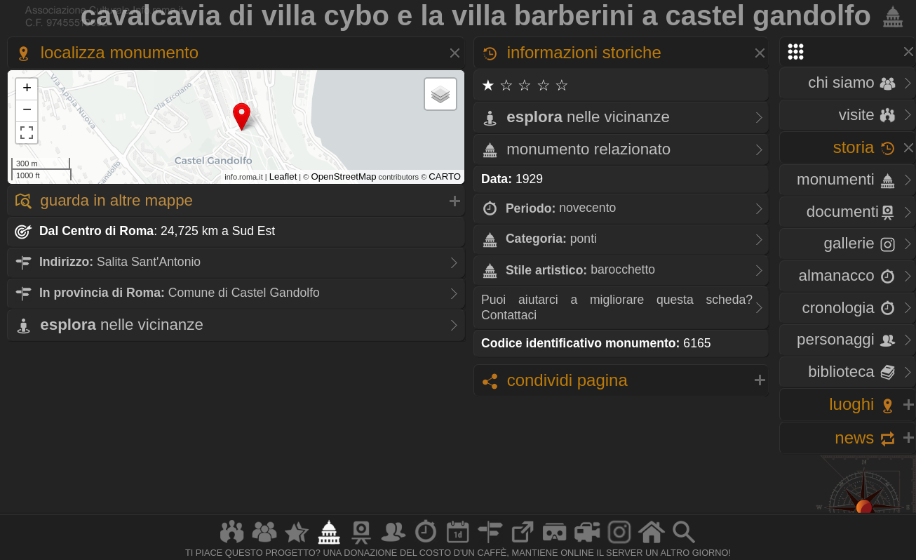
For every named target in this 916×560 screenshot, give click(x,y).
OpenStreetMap (343, 176)
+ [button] (27, 89)
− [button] (27, 110)
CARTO (445, 176)
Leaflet (283, 176)
